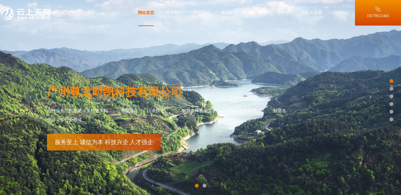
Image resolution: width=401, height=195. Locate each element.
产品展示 (202, 12)
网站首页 (146, 12)
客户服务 (258, 12)
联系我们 (341, 12)
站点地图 (8, 192)
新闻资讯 (285, 12)
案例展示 (229, 12)
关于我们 (174, 12)
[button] (30, 97)
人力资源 (313, 12)
